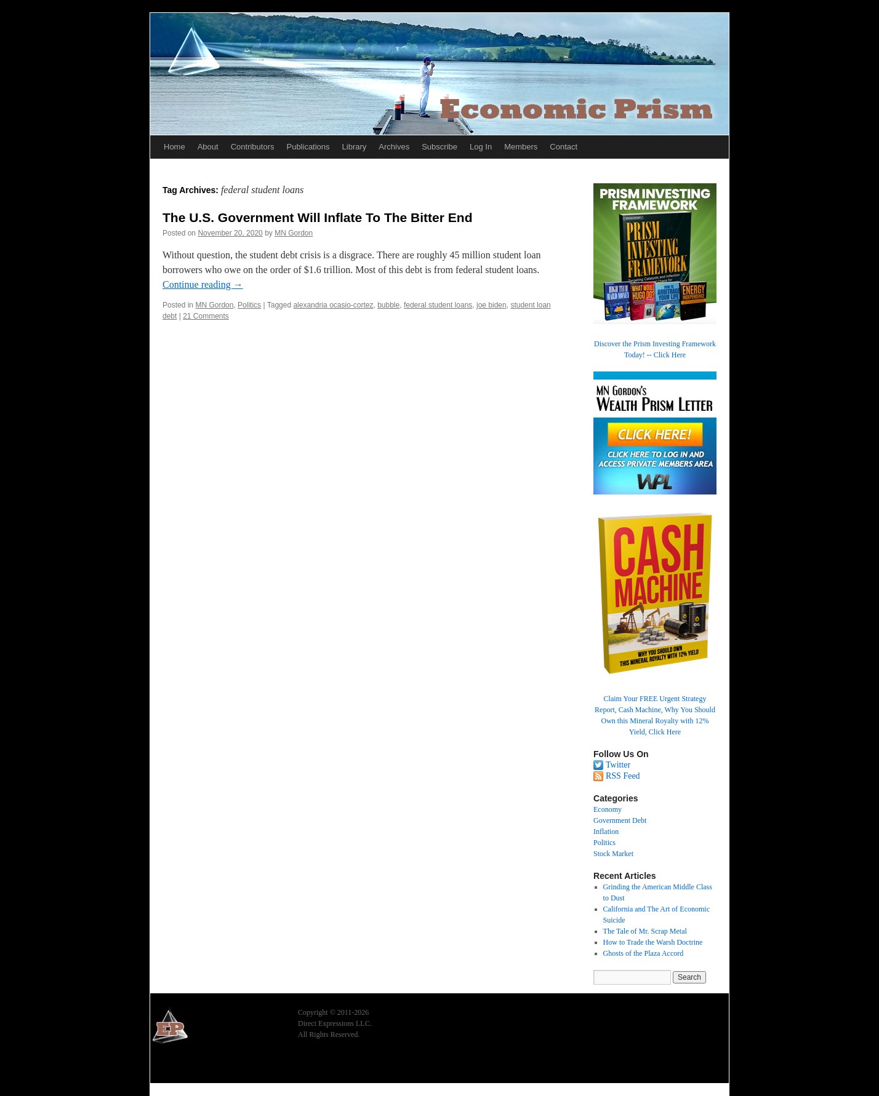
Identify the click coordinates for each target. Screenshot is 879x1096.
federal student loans (438, 305)
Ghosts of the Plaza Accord (643, 953)
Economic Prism (184, 1066)
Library (354, 146)
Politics (249, 305)
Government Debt (619, 820)
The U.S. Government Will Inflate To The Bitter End (317, 217)
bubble (388, 305)
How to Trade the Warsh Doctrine (653, 942)
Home (174, 146)
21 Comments (206, 316)
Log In (481, 146)
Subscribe (439, 146)
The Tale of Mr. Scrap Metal (645, 931)
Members (520, 146)
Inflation (606, 831)
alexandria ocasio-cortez (333, 305)
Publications (307, 146)
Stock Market (613, 853)
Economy (607, 809)
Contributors (253, 146)
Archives (394, 146)
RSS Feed (623, 775)
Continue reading (203, 284)
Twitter (618, 764)
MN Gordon (294, 233)
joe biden (491, 305)
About (208, 146)
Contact (563, 146)
